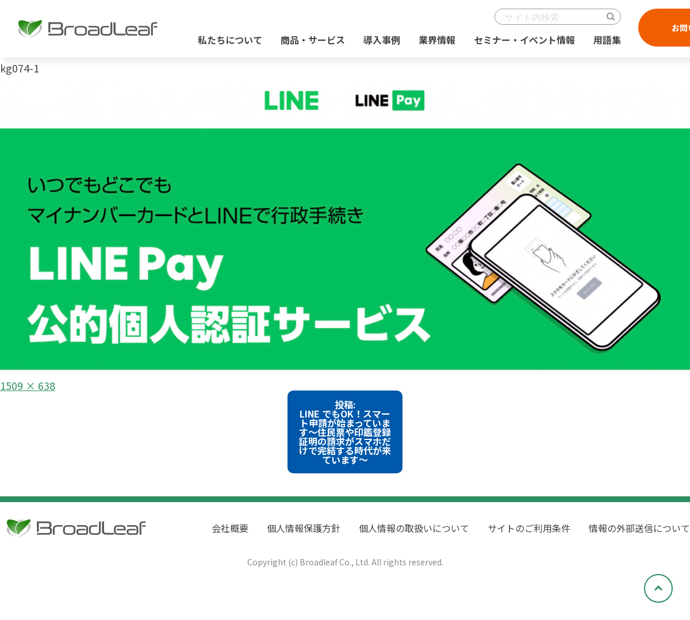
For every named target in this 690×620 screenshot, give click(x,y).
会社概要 (230, 528)
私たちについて (230, 40)
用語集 (607, 40)
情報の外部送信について (639, 528)
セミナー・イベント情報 (524, 40)
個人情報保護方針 (303, 528)
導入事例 (381, 40)
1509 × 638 (27, 385)
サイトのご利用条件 (529, 528)
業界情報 (437, 40)
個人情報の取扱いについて (414, 528)
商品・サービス (313, 40)
